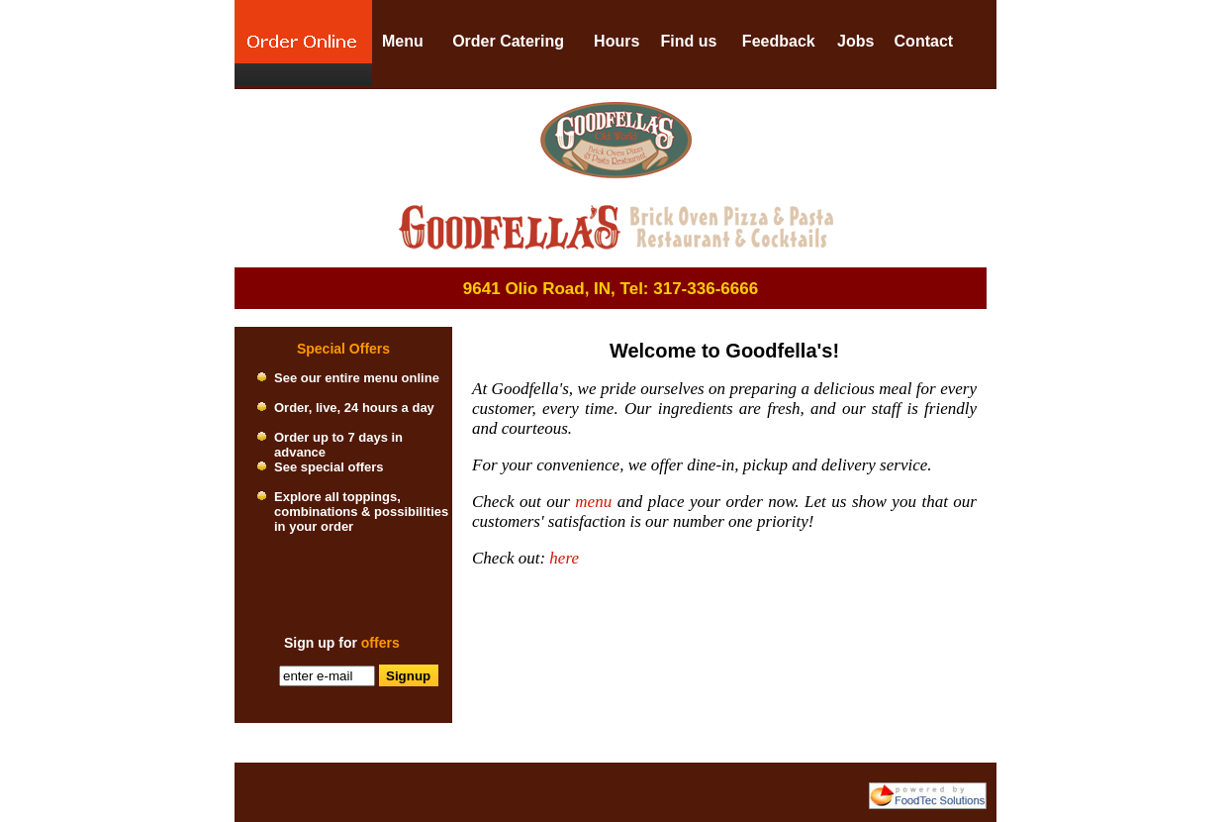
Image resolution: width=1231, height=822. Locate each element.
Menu (403, 41)
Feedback (778, 41)
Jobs (855, 41)
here (564, 558)
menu (593, 501)
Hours (616, 41)
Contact (924, 41)
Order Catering (508, 41)
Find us (688, 41)
